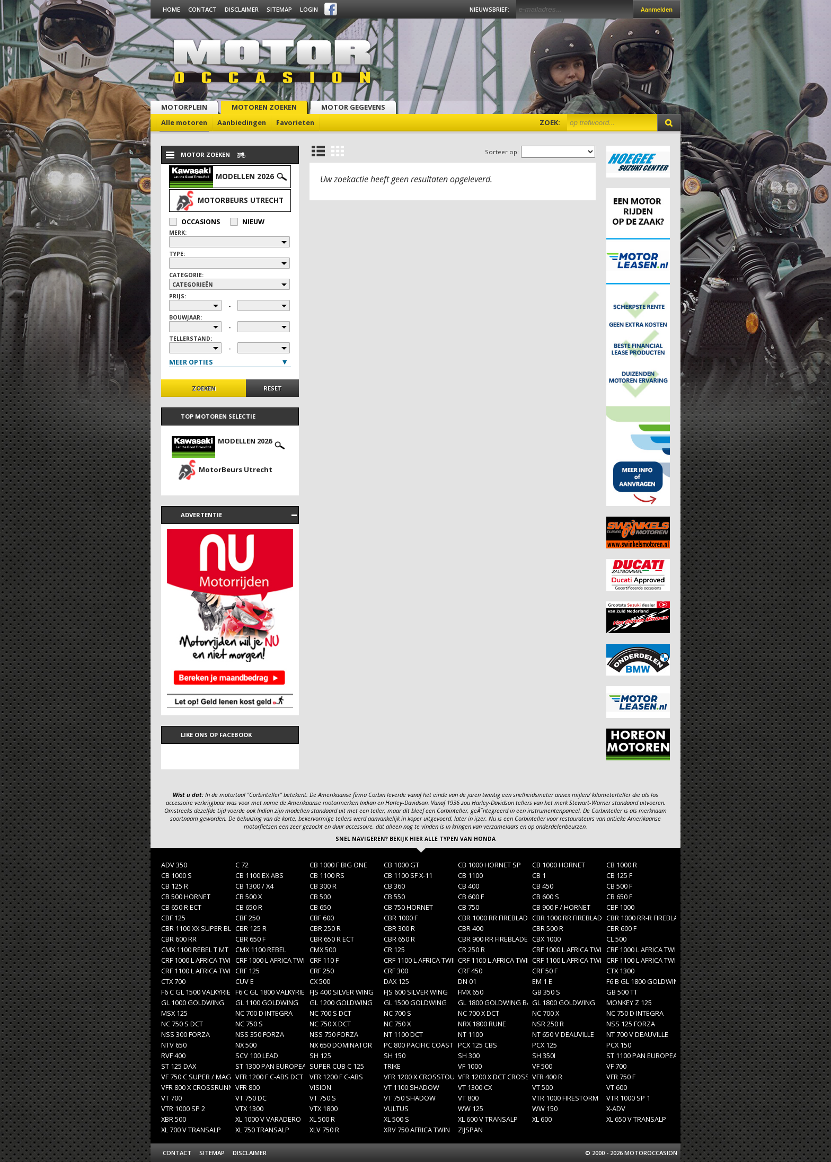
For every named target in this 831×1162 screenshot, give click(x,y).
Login (309, 9)
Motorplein (184, 107)
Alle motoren (184, 122)
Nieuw (247, 221)
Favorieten (295, 122)
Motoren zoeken (264, 107)
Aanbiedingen (241, 122)
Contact (202, 9)
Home (171, 9)
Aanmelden (657, 9)
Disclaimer (242, 9)
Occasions (194, 221)
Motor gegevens (353, 107)
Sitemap (279, 9)
